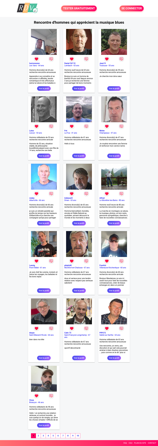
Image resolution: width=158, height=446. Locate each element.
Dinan (66, 200)
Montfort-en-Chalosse (73, 268)
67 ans (87, 268)
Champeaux (104, 133)
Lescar (32, 133)
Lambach (68, 65)
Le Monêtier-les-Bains (108, 200)
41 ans (74, 133)
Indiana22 (68, 198)
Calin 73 (67, 333)
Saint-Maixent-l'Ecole (37, 335)
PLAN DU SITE (140, 443)
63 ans (76, 65)
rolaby (31, 198)
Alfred (101, 198)
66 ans (42, 200)
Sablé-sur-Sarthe (106, 335)
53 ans (39, 133)
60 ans (123, 268)
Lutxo (31, 131)
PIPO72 (102, 333)
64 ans (41, 65)
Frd (65, 131)
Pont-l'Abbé (34, 268)
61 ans (43, 268)
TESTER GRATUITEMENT (79, 8)
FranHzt (102, 265)
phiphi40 (68, 265)
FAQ (125, 443)
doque (32, 333)
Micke (101, 131)
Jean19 (102, 63)
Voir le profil (44, 88)
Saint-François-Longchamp (75, 335)
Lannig (32, 265)
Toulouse (103, 65)
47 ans (114, 133)
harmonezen (34, 63)
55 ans (111, 65)
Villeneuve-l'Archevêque (109, 268)
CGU (130, 443)
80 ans (122, 200)
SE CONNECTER (131, 8)
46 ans (41, 402)
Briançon (33, 402)
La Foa (67, 133)
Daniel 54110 (69, 63)
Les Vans (33, 65)
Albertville (33, 200)
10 (78, 436)
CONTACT (152, 443)
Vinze (31, 400)
